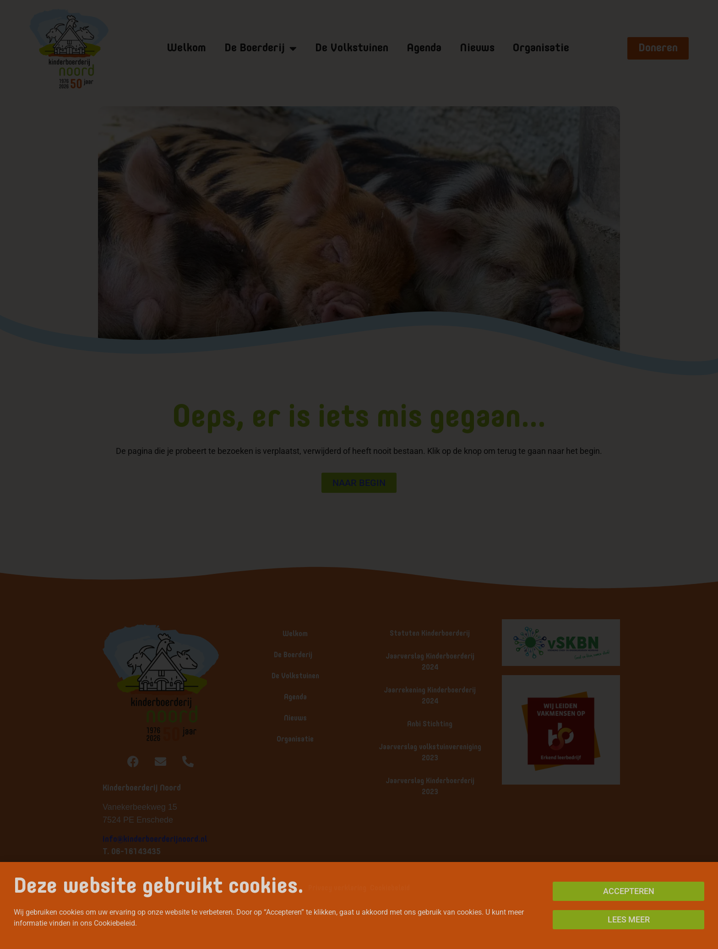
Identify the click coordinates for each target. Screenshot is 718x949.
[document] (359, 474)
